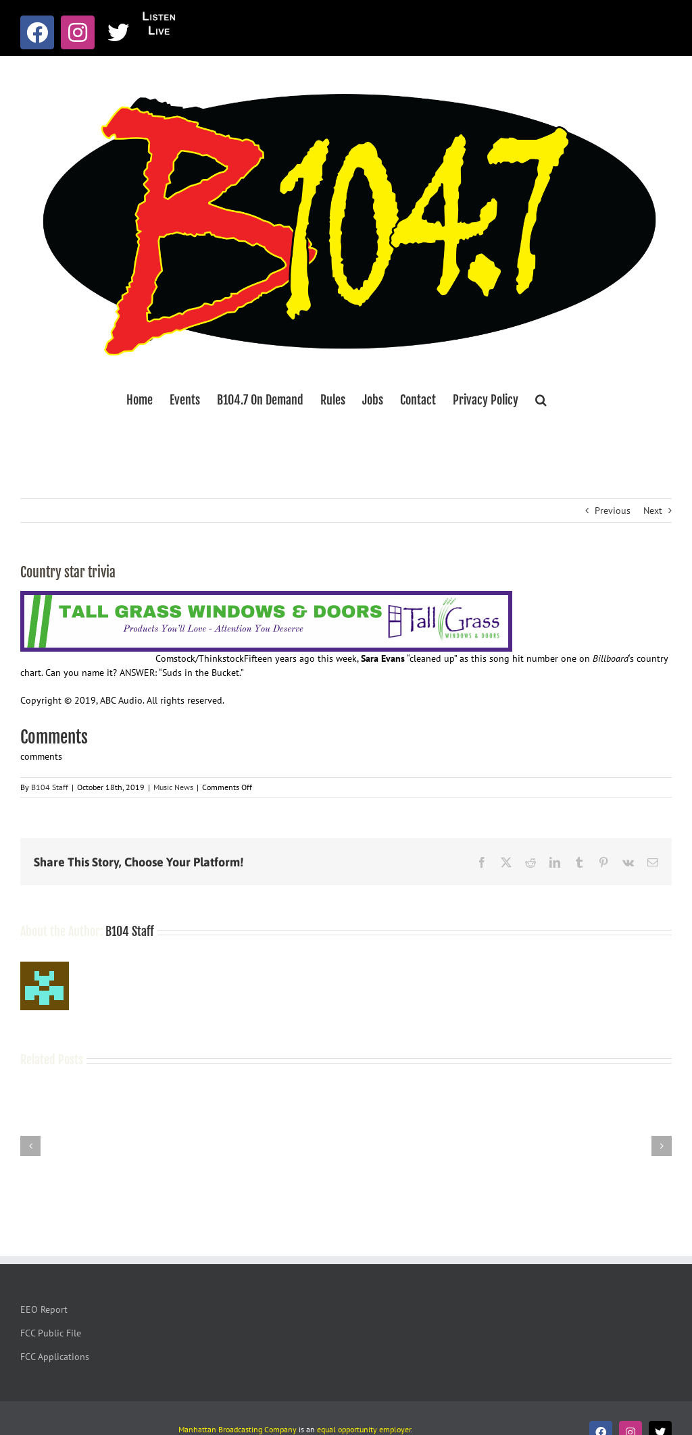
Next (652, 510)
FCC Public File (50, 1333)
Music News (173, 787)
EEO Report (44, 1309)
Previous (613, 510)
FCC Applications (54, 1357)
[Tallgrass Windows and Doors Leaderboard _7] (266, 598)
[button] (541, 399)
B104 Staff (49, 787)
